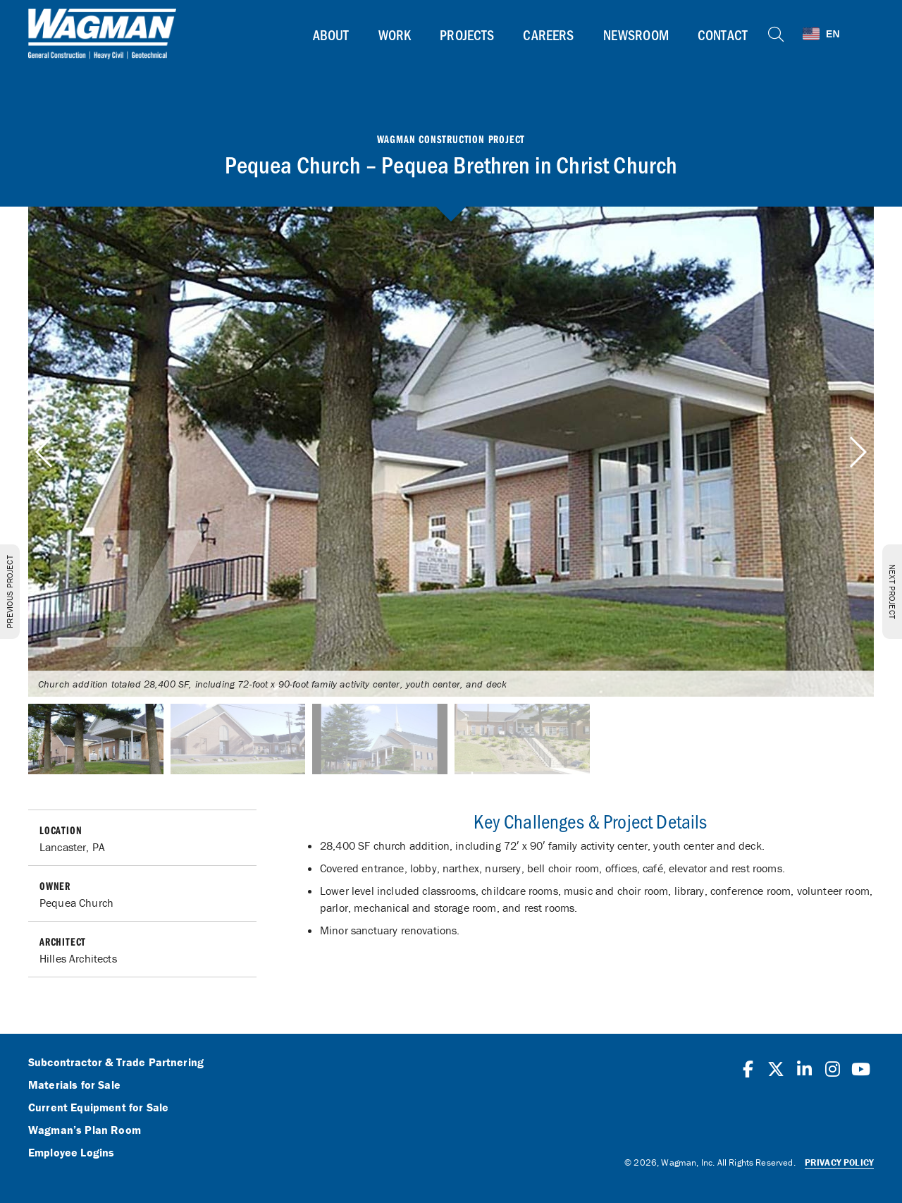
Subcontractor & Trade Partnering (116, 1062)
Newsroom (636, 34)
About (331, 34)
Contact (723, 34)
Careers (548, 34)
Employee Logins (71, 1153)
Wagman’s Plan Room (84, 1130)
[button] (857, 452)
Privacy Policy (839, 1162)
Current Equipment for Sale (98, 1107)
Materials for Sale (74, 1085)
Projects (467, 34)
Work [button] (395, 34)
